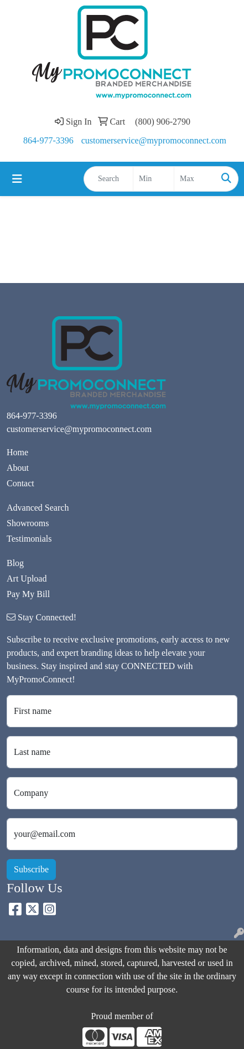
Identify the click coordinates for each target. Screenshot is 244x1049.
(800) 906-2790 (162, 121)
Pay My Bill (28, 594)
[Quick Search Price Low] (153, 179)
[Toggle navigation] (17, 179)
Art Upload (26, 578)
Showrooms (28, 523)
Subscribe (31, 869)
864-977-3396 (48, 140)
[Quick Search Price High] (194, 179)
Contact (20, 483)
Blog (15, 563)
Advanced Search (38, 507)
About (18, 467)
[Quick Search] (108, 179)
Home (17, 452)
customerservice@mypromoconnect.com (153, 140)
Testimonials (29, 538)
